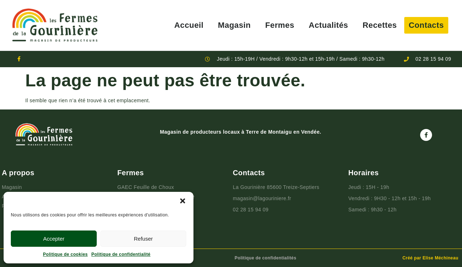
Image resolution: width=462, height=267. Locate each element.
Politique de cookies (65, 254)
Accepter (53, 239)
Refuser (143, 239)
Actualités (328, 25)
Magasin (234, 25)
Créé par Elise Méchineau (430, 257)
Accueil (189, 25)
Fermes (280, 25)
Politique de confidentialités (265, 257)
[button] (182, 200)
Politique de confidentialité (121, 254)
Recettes (380, 25)
